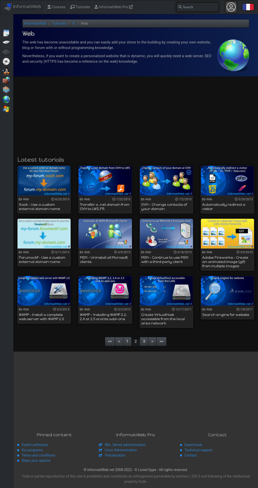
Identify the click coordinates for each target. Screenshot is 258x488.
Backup (7, 42)
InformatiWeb (22, 7)
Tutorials (80, 7)
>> (162, 341)
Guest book (193, 445)
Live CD (7, 61)
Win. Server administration (125, 445)
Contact (190, 455)
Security (7, 80)
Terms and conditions (38, 455)
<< (110, 341)
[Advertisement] (135, 119)
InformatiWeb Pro (114, 7)
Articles (7, 32)
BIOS (7, 51)
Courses (57, 7)
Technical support (198, 450)
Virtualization (7, 89)
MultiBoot (7, 70)
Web (7, 99)
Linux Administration (121, 450)
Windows (7, 108)
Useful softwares (35, 445)
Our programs (32, 450)
